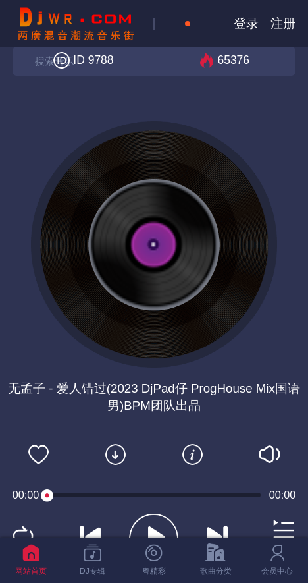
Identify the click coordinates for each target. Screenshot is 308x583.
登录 (246, 23)
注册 (282, 23)
